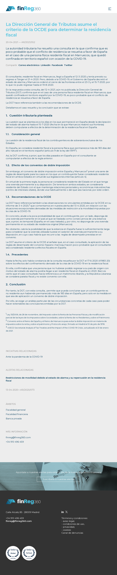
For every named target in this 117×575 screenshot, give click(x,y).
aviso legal (68, 521)
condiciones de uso (73, 524)
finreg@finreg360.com (18, 437)
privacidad (68, 526)
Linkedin (45, 65)
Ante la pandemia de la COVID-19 (24, 356)
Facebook (57, 65)
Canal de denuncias (72, 532)
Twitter (68, 65)
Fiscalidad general (16, 409)
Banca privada (14, 418)
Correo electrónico (28, 65)
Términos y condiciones (74, 518)
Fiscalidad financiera (17, 414)
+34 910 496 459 (15, 441)
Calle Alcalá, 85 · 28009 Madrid (22, 512)
